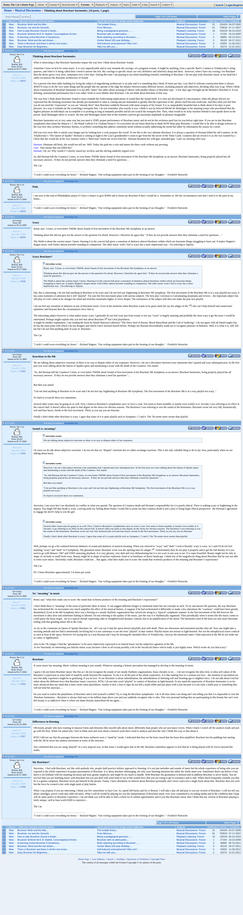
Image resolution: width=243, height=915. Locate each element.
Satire (126, 4)
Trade (136, 4)
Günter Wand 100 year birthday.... (114, 40)
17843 (23, 371)
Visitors (116, 4)
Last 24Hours (98, 859)
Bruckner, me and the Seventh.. (33, 27)
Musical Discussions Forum (191, 24)
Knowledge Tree (71, 51)
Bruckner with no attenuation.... (113, 34)
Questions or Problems (137, 859)
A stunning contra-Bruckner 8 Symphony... (39, 37)
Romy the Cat (17, 54)
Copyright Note (157, 859)
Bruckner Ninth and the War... (32, 24)
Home (8, 10)
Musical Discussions (28, 10)
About (42, 4)
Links (145, 4)
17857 (23, 736)
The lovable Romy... (107, 24)
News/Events (70, 4)
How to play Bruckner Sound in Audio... (37, 30)
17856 (23, 684)
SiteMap (121, 859)
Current (54, 4)
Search (155, 4)
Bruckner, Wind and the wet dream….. (37, 40)
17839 (23, 281)
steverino (17, 220)
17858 (23, 786)
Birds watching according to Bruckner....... (118, 37)
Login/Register (234, 5)
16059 (23, 80)
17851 (23, 608)
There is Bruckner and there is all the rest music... (43, 43)
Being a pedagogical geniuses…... (114, 30)
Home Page (83, 859)
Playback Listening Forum (190, 30)
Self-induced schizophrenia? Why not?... (118, 43)
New (11, 24)
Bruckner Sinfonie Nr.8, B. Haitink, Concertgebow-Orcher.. (47, 34)
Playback (102, 4)
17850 (23, 453)
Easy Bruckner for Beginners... (33, 46)
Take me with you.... (107, 46)
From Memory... (105, 27)
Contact (167, 4)
